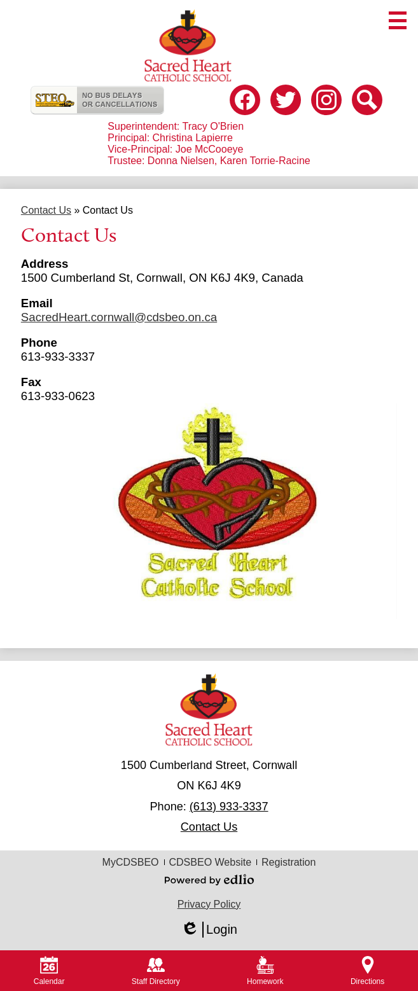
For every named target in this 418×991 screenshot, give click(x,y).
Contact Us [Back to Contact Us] (46, 210)
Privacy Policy (209, 904)
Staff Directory (156, 971)
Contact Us (209, 827)
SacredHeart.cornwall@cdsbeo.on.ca (119, 317)
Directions (367, 971)
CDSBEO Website (210, 862)
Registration (288, 862)
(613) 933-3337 (229, 806)
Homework (265, 971)
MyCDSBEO (130, 862)
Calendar (49, 971)
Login (209, 930)
